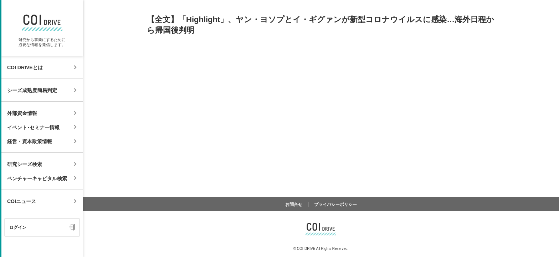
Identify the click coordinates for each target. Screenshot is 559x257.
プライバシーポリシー (335, 204)
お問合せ (293, 204)
